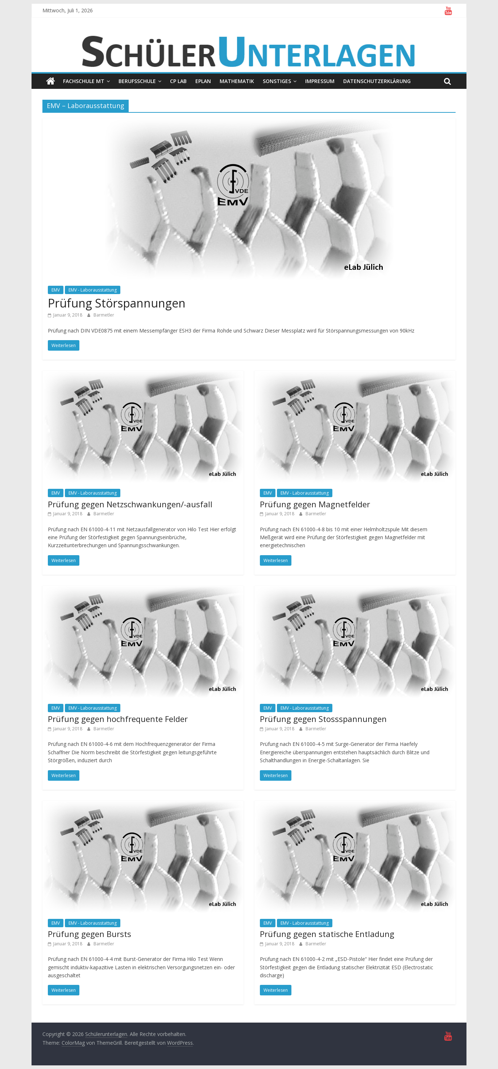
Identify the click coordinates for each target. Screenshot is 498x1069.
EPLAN (203, 81)
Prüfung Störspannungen (117, 303)
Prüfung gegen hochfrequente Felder (118, 718)
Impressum (320, 81)
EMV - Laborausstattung (93, 290)
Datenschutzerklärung (377, 81)
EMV (55, 290)
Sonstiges (277, 81)
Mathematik (237, 81)
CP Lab (178, 81)
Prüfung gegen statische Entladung (327, 933)
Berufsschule (137, 81)
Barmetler (104, 315)
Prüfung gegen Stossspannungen (323, 718)
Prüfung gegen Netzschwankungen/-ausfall (130, 504)
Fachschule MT (83, 81)
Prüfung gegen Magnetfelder (315, 504)
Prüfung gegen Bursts (89, 933)
